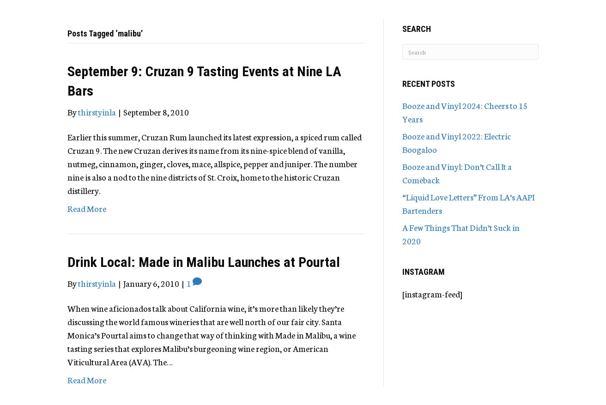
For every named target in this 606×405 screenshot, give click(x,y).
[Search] (470, 52)
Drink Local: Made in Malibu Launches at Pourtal (203, 262)
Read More (86, 208)
